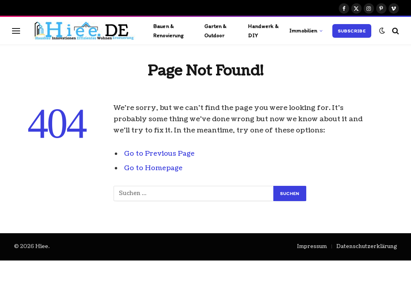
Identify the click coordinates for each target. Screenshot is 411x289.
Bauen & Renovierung (168, 30)
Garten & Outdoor (215, 30)
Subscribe (352, 31)
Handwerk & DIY (263, 30)
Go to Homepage (154, 168)
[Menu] (16, 31)
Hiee (41, 246)
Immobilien (303, 30)
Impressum (312, 246)
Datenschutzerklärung (366, 246)
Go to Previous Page (159, 153)
